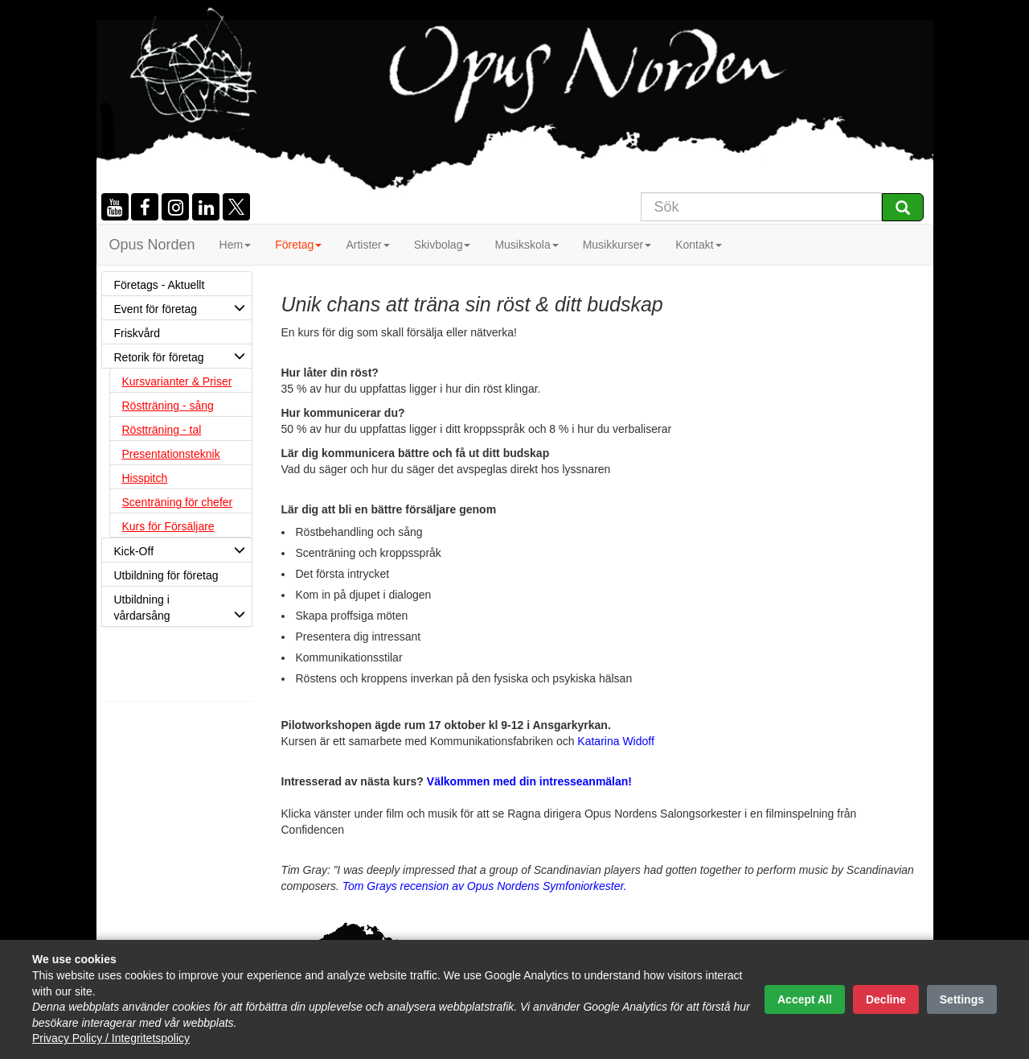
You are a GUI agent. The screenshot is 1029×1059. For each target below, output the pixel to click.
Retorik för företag (183, 356)
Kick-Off (183, 550)
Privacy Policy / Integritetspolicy (111, 1038)
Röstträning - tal (162, 429)
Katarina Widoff (615, 741)
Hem (235, 244)
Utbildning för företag (183, 578)
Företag (298, 244)
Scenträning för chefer (177, 502)
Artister (367, 244)
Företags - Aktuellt (159, 284)
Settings (962, 999)
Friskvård (137, 333)
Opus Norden (152, 245)
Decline (886, 999)
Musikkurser (617, 244)
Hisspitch (145, 478)
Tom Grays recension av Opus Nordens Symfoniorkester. (484, 886)
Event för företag (183, 307)
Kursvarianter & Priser (177, 381)
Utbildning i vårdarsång (183, 609)
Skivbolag (442, 244)
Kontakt (698, 244)
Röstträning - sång (168, 405)
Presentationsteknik (171, 453)
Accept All (804, 999)
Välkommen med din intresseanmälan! (529, 781)
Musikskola (526, 244)
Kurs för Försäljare (168, 526)
